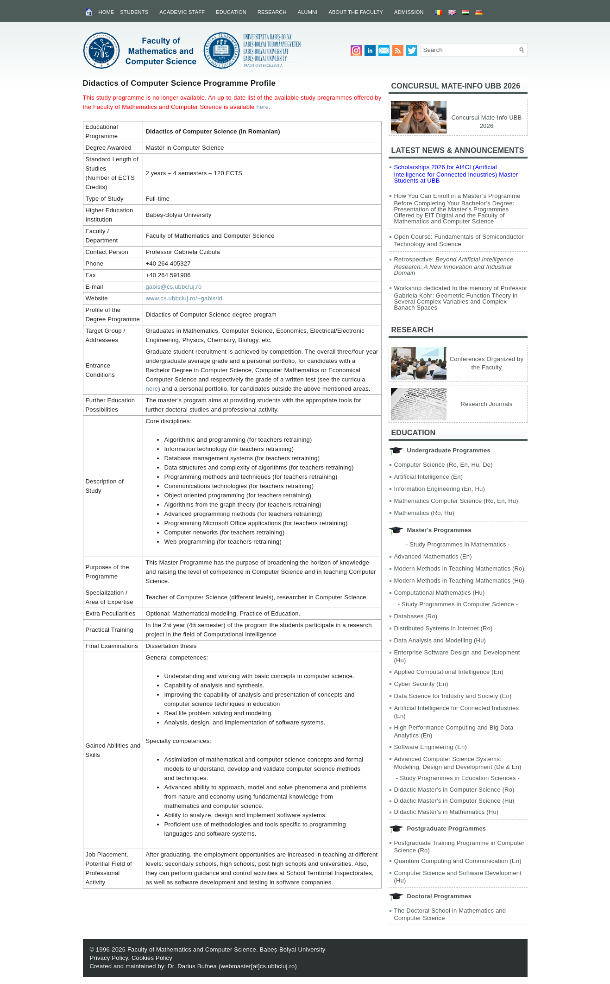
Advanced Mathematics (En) (433, 556)
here (262, 106)
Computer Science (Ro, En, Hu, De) (443, 464)
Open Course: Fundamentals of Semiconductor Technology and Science (459, 240)
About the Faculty (355, 12)
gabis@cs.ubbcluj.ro (173, 286)
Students (134, 12)
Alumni (308, 12)
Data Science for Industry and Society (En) (453, 695)
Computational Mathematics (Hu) (439, 592)
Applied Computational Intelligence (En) (448, 671)
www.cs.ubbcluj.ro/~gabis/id (183, 298)
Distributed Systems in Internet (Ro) (443, 628)
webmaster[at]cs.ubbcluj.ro (258, 966)
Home (106, 12)
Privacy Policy (109, 957)
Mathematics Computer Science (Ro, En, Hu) (456, 500)
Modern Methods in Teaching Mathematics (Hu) (459, 580)
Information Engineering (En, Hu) (439, 488)
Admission (409, 12)
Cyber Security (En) (421, 683)
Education (231, 12)
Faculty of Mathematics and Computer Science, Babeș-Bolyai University (226, 949)
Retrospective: (454, 266)
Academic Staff (182, 12)
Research (272, 12)
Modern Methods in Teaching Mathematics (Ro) (459, 568)
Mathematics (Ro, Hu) (424, 512)
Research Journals (487, 403)
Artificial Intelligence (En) (428, 476)
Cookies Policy (152, 957)
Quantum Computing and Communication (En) (458, 860)
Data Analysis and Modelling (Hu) (440, 640)
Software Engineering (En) (430, 746)
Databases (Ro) (416, 616)
